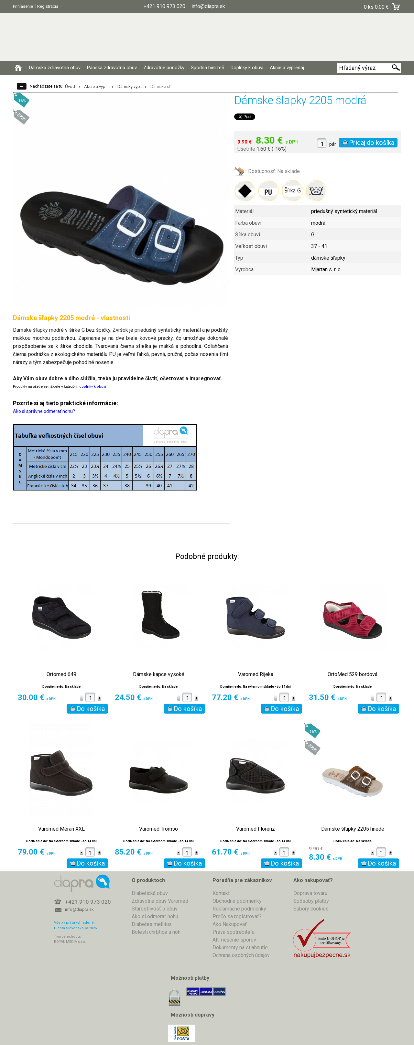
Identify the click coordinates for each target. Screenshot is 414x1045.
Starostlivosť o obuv (155, 909)
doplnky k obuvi (92, 386)
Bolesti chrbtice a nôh (156, 932)
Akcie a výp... (96, 86)
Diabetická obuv (150, 893)
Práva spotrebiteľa (233, 932)
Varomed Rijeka (255, 674)
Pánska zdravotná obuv (112, 67)
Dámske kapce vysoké (158, 674)
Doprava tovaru (310, 893)
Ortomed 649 (61, 674)
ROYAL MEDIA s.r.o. (70, 942)
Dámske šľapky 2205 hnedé (352, 829)
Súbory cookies (311, 909)
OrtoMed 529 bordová (352, 674)
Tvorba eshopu (67, 936)
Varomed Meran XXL (61, 829)
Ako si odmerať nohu (155, 916)
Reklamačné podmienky (239, 909)
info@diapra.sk (79, 909)
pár (332, 144)
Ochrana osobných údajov (241, 955)
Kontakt (221, 893)
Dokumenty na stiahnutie (240, 947)
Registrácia (47, 6)
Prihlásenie (23, 6)
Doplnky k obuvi (247, 67)
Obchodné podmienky (237, 901)
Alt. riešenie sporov (234, 940)
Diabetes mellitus (152, 924)
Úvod (70, 86)
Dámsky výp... (130, 86)
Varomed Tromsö (158, 829)
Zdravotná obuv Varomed (160, 901)
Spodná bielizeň (207, 67)
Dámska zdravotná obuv (55, 67)
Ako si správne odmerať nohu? (44, 411)
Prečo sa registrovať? (237, 916)
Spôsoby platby (311, 901)
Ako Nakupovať (229, 924)
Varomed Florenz (255, 829)
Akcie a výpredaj (287, 67)
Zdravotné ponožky (163, 67)
